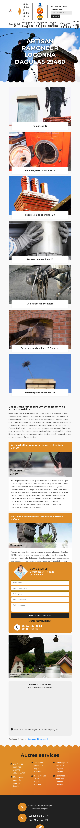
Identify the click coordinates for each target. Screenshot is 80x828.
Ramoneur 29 (15, 25)
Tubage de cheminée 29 (53, 25)
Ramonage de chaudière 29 (27, 25)
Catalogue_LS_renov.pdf (38, 739)
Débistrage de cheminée (65, 25)
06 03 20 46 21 (26, 15)
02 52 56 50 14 (26, 6)
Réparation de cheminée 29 (40, 25)
